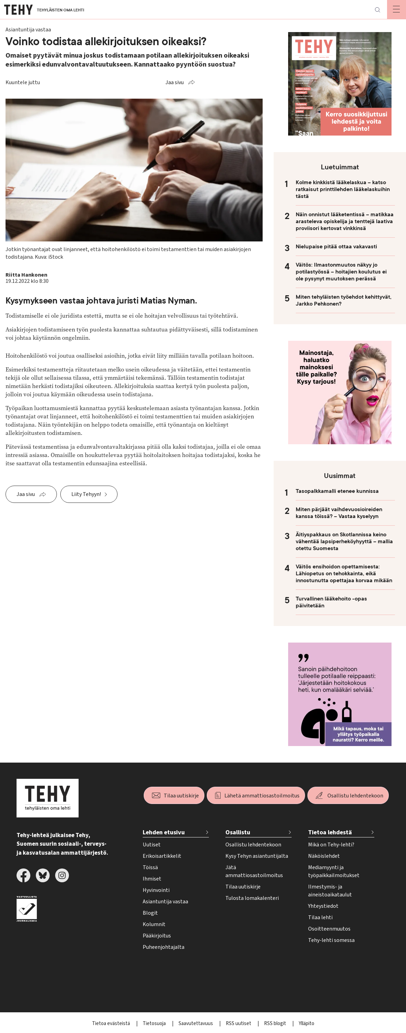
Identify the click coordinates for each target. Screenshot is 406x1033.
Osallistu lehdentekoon (355, 795)
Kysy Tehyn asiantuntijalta (256, 856)
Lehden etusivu (164, 832)
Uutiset (152, 844)
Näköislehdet (324, 856)
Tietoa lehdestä (330, 832)
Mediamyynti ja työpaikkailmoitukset (333, 871)
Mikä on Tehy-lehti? (331, 844)
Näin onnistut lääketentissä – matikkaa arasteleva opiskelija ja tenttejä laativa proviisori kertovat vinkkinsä (345, 221)
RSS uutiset (239, 1023)
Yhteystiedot (323, 906)
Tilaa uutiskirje (181, 795)
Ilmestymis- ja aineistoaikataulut (330, 890)
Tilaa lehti (320, 917)
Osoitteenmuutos (329, 929)
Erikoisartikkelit (162, 856)
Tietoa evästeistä (111, 1023)
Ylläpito (306, 1023)
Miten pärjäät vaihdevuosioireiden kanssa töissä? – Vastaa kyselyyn (339, 513)
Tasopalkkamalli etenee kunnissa (337, 491)
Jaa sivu (174, 82)
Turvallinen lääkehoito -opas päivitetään (331, 602)
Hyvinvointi (156, 890)
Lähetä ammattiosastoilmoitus (262, 795)
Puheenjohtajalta (163, 947)
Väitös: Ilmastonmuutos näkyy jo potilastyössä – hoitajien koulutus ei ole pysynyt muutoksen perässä (341, 271)
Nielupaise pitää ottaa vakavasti (336, 246)
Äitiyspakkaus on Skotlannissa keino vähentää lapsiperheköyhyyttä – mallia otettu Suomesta (344, 541)
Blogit (150, 913)
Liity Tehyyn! (86, 494)
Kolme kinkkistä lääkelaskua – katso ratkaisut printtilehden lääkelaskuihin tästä (343, 189)
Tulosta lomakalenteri (252, 898)
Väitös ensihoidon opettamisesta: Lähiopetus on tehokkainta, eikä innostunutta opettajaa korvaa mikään (344, 573)
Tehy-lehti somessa (331, 940)
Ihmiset (152, 879)
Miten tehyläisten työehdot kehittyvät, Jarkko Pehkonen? (344, 300)
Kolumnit (154, 924)
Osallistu (237, 832)
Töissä (150, 867)
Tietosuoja (155, 1023)
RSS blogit (275, 1023)
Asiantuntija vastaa (165, 901)
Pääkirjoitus (157, 936)
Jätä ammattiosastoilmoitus (254, 871)
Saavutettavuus (196, 1023)
